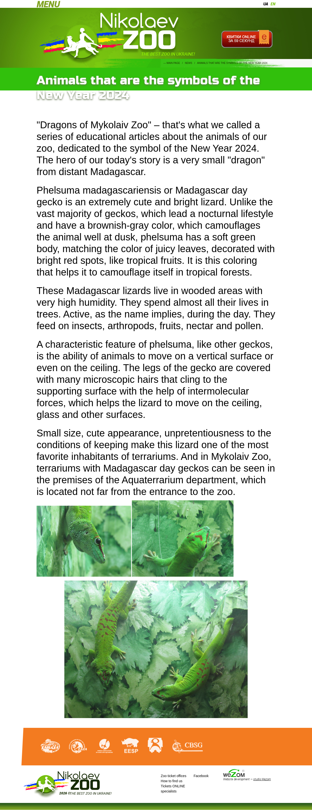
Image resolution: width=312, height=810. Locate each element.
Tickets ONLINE (173, 786)
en (273, 4)
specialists (169, 791)
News (188, 63)
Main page (173, 63)
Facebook (201, 776)
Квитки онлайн (246, 39)
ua (265, 4)
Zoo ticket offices (173, 776)
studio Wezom (262, 779)
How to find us (172, 781)
